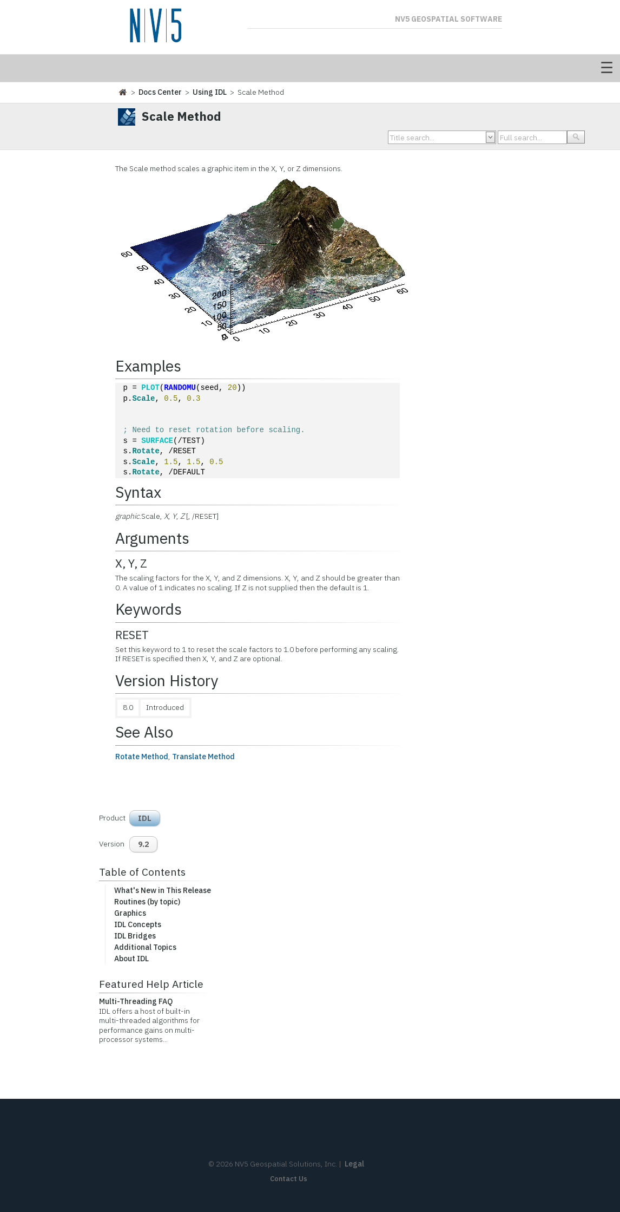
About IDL (131, 958)
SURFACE (157, 441)
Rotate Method (141, 756)
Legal (354, 1164)
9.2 (143, 844)
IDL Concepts (137, 924)
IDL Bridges (135, 936)
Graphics (130, 913)
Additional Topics (145, 947)
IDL (144, 818)
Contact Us (288, 1178)
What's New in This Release (162, 890)
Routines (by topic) (147, 902)
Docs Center (160, 92)
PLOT (150, 388)
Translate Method (203, 756)
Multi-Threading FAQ (136, 1001)
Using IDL (210, 92)
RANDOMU (180, 388)
